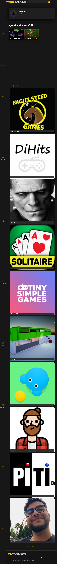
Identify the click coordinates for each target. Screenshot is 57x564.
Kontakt (9, 557)
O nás (14, 557)
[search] (49, 2)
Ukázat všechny (31, 546)
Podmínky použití (31, 557)
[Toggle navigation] (3, 2)
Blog (38, 557)
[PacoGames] (17, 554)
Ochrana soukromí (21, 557)
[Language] (53, 1)
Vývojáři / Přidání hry (45, 557)
